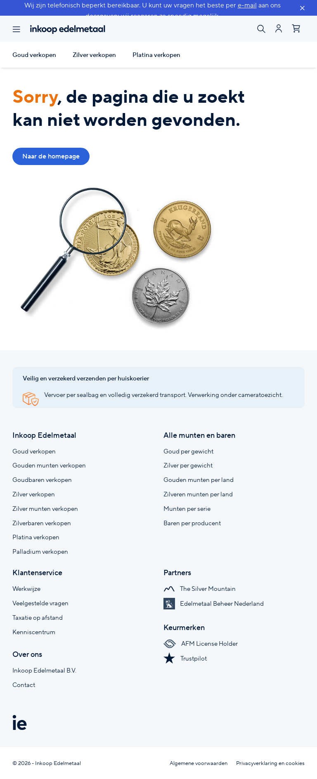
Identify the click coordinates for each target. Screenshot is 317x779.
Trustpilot (185, 658)
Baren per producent (192, 523)
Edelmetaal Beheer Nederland (213, 603)
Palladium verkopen (40, 551)
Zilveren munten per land (198, 494)
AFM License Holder (200, 643)
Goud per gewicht (188, 451)
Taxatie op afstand (37, 617)
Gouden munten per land (198, 479)
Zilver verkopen (94, 54)
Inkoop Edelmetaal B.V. (44, 670)
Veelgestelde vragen (40, 603)
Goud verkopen (34, 54)
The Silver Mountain (199, 588)
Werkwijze (26, 588)
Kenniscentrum (33, 632)
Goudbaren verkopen (42, 479)
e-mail (247, 5)
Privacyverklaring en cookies (270, 763)
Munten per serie (187, 508)
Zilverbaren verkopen (41, 523)
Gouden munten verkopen (49, 465)
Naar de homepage (51, 156)
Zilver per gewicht (188, 465)
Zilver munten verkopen (45, 508)
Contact (23, 684)
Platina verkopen (156, 54)
